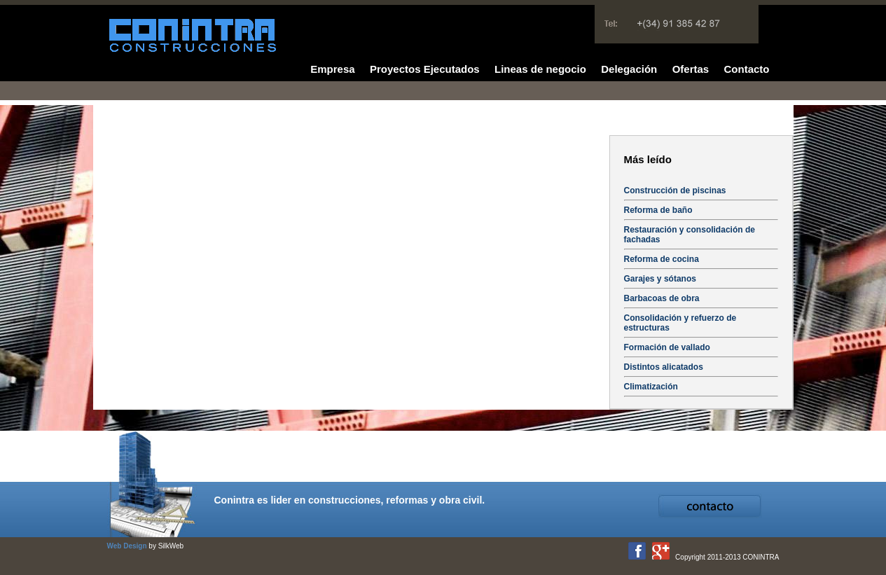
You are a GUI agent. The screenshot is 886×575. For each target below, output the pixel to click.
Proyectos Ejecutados (425, 69)
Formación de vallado (667, 347)
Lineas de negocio (540, 69)
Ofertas (691, 69)
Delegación (629, 69)
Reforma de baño (658, 210)
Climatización (651, 387)
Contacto (747, 69)
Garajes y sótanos (660, 279)
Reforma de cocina (661, 259)
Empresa (332, 69)
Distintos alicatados (663, 367)
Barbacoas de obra (662, 298)
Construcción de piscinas (675, 190)
